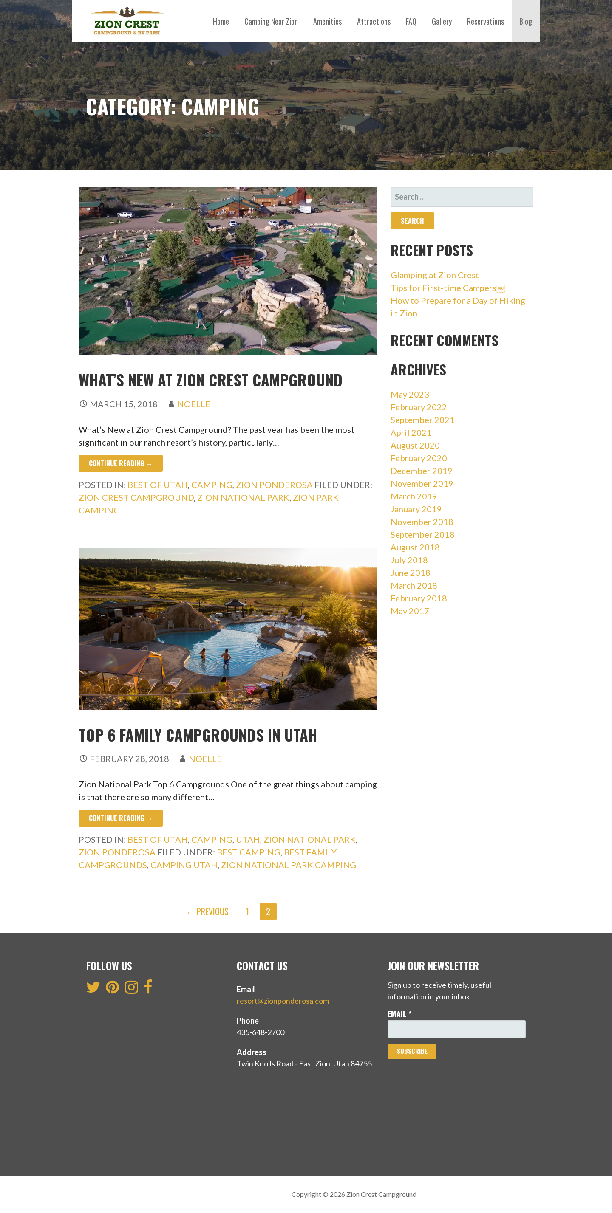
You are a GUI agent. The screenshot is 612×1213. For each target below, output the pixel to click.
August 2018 (415, 547)
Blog (525, 21)
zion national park (243, 497)
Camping (211, 485)
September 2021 (423, 420)
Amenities (327, 21)
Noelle (193, 404)
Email (400, 1013)
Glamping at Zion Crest (436, 275)
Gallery (442, 21)
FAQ (411, 21)
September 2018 (423, 534)
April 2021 (411, 432)
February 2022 (419, 407)
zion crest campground (136, 497)
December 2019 (422, 470)
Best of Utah (158, 485)
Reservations (485, 21)
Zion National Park (310, 839)
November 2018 (422, 521)
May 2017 (410, 611)
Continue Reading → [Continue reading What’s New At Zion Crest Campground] (121, 463)
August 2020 (415, 445)
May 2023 (410, 394)
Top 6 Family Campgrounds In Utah (198, 734)
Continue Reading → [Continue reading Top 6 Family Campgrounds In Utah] (121, 818)
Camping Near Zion (271, 21)
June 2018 (411, 572)
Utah (248, 839)
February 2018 (419, 598)
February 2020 (419, 458)
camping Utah (184, 865)
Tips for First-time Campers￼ (448, 287)
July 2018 (409, 560)
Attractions (374, 21)
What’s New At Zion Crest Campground (211, 379)
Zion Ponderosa (274, 485)
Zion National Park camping (288, 865)
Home (221, 21)
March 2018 (414, 585)
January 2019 (416, 509)
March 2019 (414, 496)
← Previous (207, 911)
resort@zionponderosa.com (283, 1000)
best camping (248, 852)
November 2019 (422, 483)
